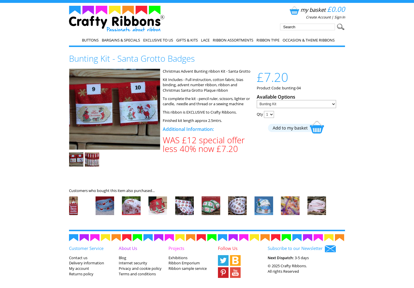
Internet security (133, 263)
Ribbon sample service (187, 268)
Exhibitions (177, 257)
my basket (316, 9)
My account (79, 268)
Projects (176, 248)
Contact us (78, 257)
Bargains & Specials (121, 40)
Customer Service (86, 248)
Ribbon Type (267, 40)
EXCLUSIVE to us (158, 40)
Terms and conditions (137, 273)
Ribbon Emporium (184, 263)
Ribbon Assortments (233, 40)
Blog (122, 257)
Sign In (339, 17)
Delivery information (86, 263)
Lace (205, 40)
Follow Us (227, 248)
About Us (128, 248)
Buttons (90, 40)
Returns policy (81, 273)
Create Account (318, 17)
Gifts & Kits (187, 40)
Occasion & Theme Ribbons (309, 40)
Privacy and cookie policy (140, 268)
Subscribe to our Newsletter (302, 248)
